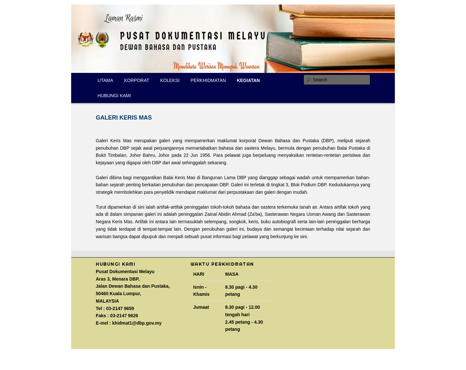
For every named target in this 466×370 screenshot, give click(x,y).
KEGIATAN (248, 80)
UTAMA (105, 80)
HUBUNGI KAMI (114, 95)
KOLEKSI (170, 80)
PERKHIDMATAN (208, 80)
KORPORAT (137, 80)
